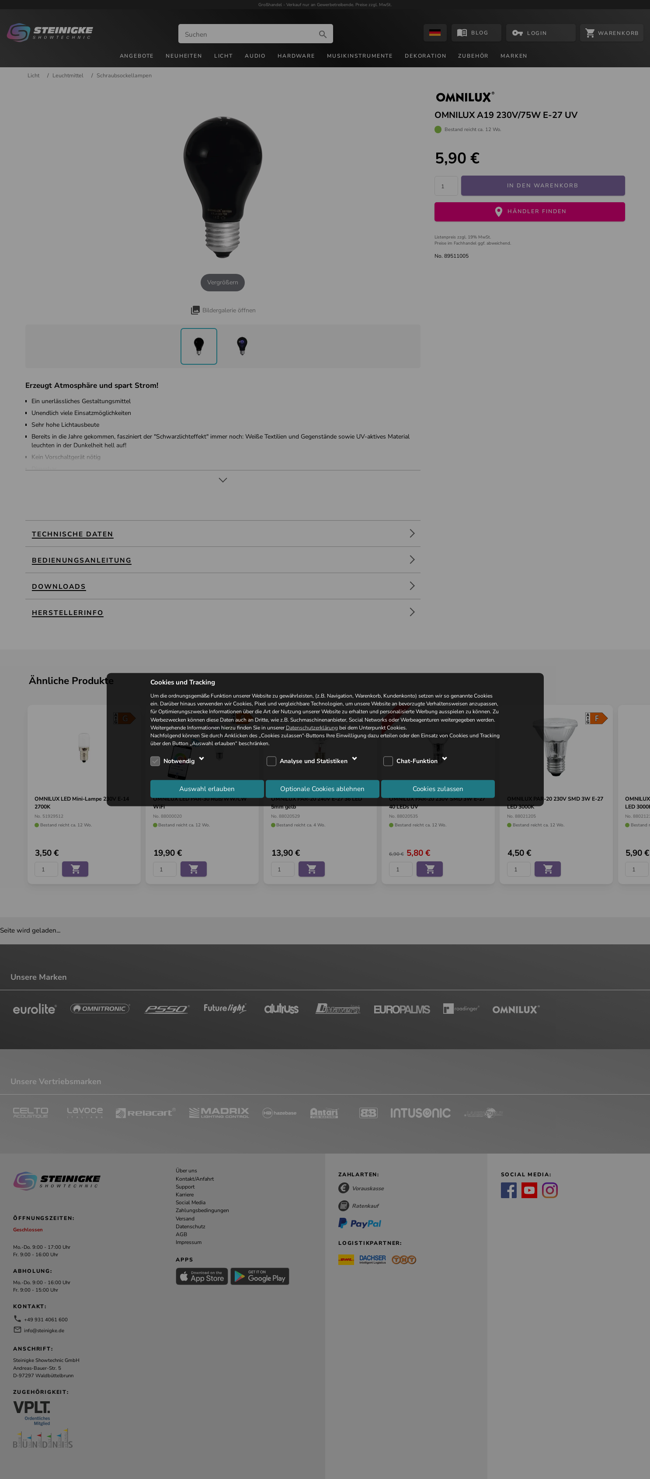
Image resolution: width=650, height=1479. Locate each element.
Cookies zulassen (438, 788)
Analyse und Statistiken (314, 761)
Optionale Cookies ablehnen (322, 788)
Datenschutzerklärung (312, 727)
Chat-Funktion (417, 761)
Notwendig (179, 761)
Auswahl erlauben (207, 788)
